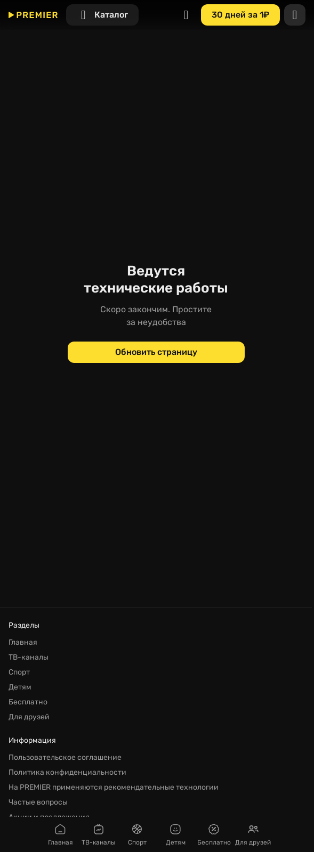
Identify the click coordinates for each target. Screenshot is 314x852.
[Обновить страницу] (156, 352)
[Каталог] (102, 15)
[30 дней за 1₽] (240, 15)
